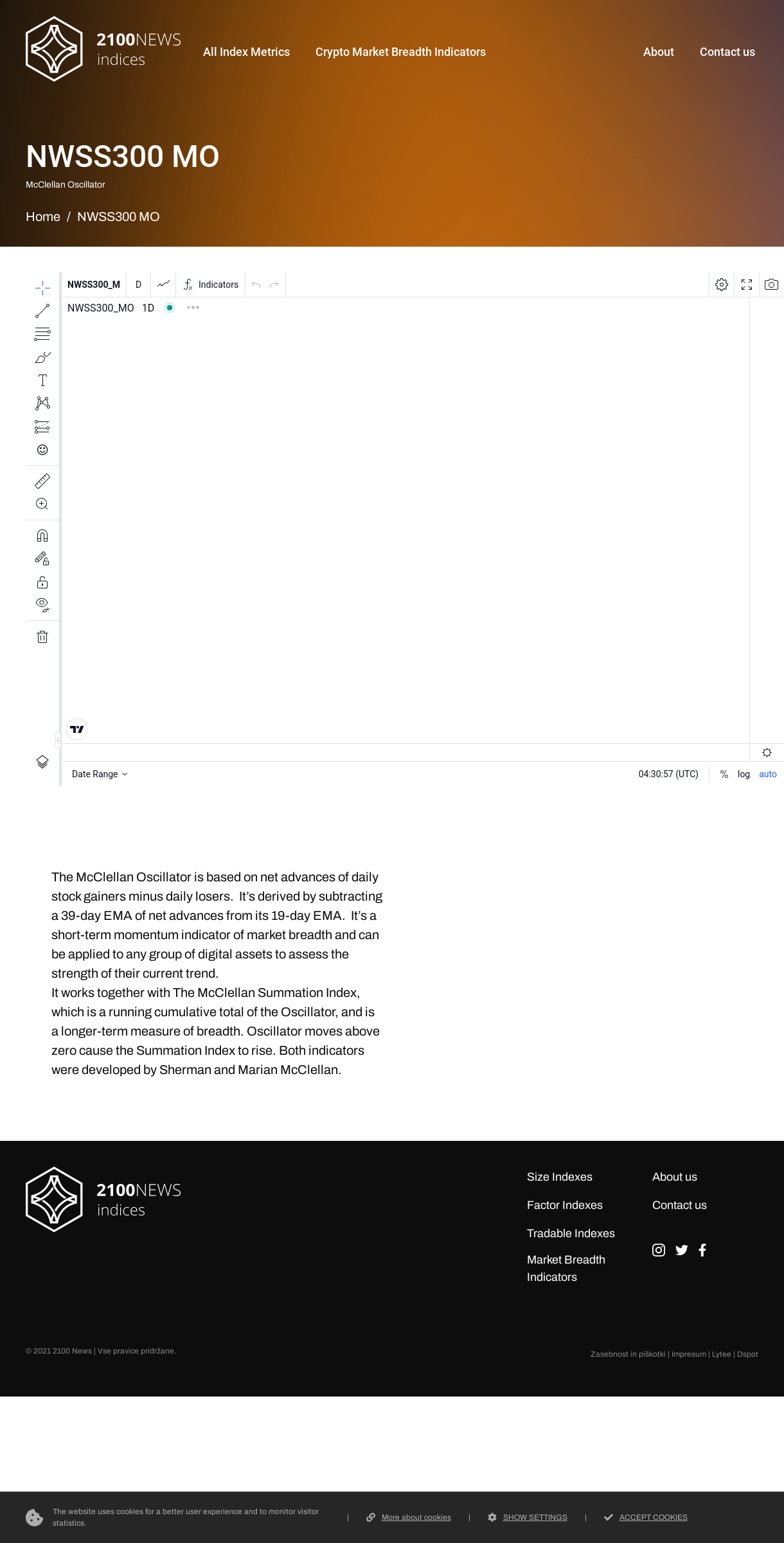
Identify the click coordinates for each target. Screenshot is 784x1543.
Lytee (721, 1354)
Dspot (747, 1354)
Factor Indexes (565, 1205)
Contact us (679, 1205)
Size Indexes (559, 1176)
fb (702, 1254)
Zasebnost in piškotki (628, 1354)
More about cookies (408, 1517)
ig (658, 1254)
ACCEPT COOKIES (646, 1517)
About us (674, 1176)
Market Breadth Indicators (566, 1268)
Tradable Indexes (571, 1233)
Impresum (689, 1354)
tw (681, 1254)
